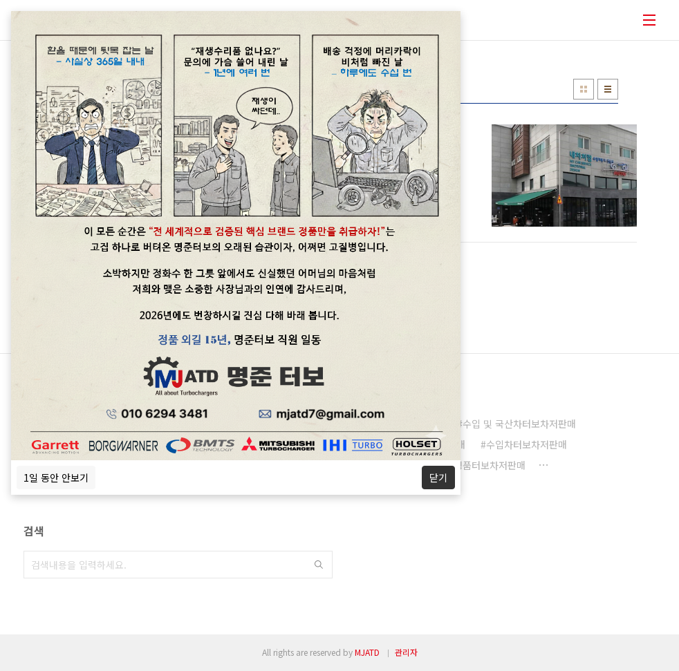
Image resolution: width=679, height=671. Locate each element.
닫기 (438, 477)
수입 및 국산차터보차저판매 (519, 424)
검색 (319, 564)
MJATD (367, 652)
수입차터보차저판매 (526, 444)
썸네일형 (583, 89)
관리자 (406, 652)
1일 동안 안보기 (56, 477)
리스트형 (607, 89)
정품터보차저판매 (489, 465)
